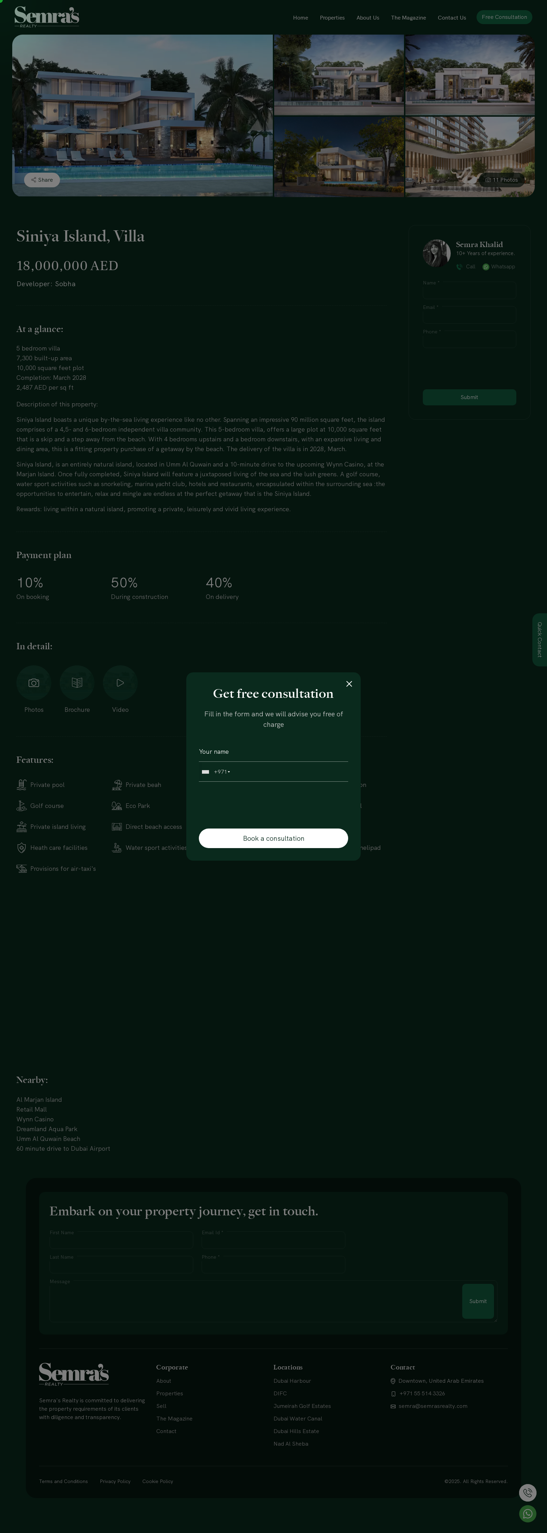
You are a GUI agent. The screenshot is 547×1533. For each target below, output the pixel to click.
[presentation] (246, 804)
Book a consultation (274, 838)
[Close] (349, 683)
